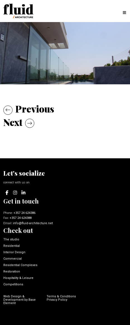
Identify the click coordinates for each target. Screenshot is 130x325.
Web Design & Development (14, 298)
